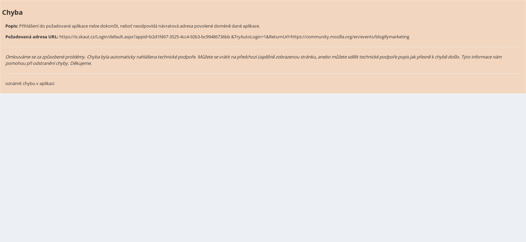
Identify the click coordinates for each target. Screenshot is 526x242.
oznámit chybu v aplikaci (29, 83)
